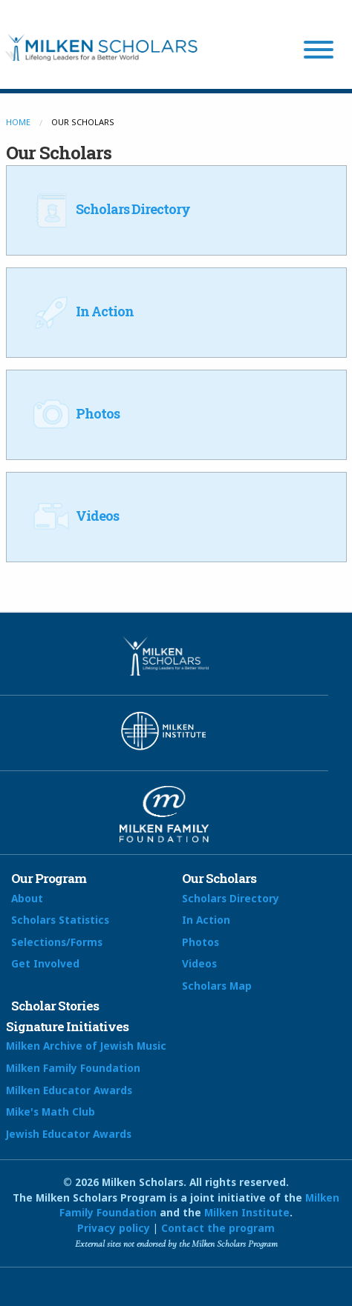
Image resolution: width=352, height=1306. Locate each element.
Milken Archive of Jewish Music (86, 1046)
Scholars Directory (109, 209)
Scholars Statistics (60, 920)
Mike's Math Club (50, 1112)
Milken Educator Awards (69, 1090)
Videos (74, 515)
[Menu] (319, 52)
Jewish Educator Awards (68, 1134)
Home (18, 121)
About (27, 898)
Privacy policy (113, 1228)
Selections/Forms (56, 942)
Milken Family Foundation (73, 1068)
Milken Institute (247, 1212)
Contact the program (218, 1228)
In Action (81, 311)
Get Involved (45, 963)
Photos (74, 413)
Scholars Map (217, 986)
